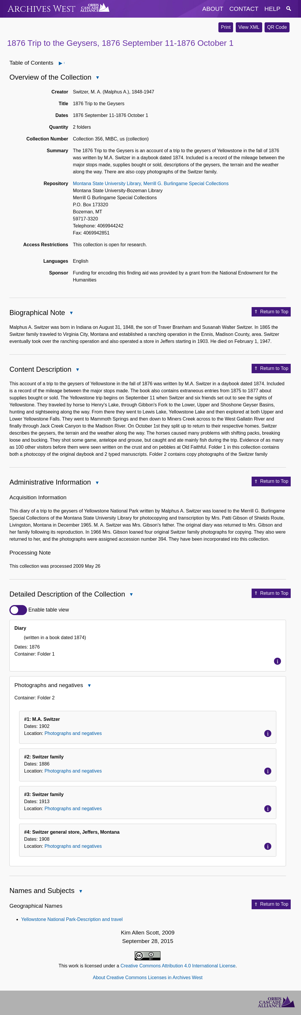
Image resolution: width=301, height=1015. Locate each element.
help (272, 8)
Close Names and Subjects (80, 892)
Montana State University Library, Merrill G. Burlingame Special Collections (151, 183)
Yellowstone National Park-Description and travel (72, 919)
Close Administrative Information (96, 483)
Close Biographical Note (70, 313)
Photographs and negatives (73, 733)
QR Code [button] (277, 27)
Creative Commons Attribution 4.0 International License (178, 965)
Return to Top (271, 311)
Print (226, 27)
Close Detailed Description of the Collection (131, 595)
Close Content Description (77, 370)
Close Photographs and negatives (89, 686)
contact (243, 8)
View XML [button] (249, 27)
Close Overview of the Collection (97, 78)
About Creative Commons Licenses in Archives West (148, 977)
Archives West (42, 9)
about (212, 8)
